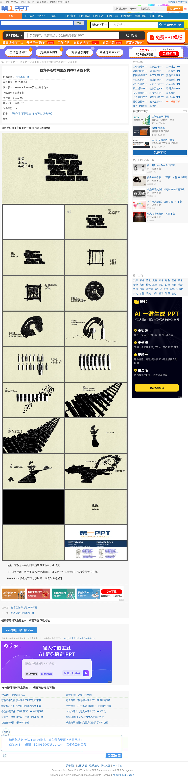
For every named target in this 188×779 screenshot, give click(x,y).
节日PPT (56, 15)
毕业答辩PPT (140, 79)
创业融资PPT (156, 71)
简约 (135, 293)
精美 (154, 293)
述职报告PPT (140, 71)
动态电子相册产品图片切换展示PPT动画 (87, 722)
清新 (180, 284)
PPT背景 (70, 15)
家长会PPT (172, 92)
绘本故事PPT (156, 101)
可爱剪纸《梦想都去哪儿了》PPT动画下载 (88, 700)
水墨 (142, 293)
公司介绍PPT (156, 84)
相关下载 (37, 113)
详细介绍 (15, 113)
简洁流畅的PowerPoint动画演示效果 (85, 717)
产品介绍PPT (173, 84)
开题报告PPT (173, 75)
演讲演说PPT (156, 79)
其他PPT (154, 106)
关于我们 (70, 765)
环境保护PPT (156, 92)
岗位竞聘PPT (156, 97)
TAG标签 (117, 765)
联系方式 (94, 765)
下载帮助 (170, 2)
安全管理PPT (140, 92)
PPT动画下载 (32, 62)
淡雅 (135, 280)
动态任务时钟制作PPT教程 (15, 722)
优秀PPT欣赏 (140, 106)
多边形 (179, 289)
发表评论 (47, 113)
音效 (160, 15)
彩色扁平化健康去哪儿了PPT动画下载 (21, 700)
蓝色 (148, 280)
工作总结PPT (140, 66)
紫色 (142, 284)
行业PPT (42, 15)
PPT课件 (126, 15)
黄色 (180, 280)
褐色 (174, 284)
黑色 (154, 280)
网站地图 (105, 765)
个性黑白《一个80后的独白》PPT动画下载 (88, 706)
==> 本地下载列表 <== (19, 630)
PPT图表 (98, 15)
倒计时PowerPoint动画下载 (161, 165)
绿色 (167, 280)
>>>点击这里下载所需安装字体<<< (79, 638)
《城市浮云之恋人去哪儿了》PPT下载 (86, 711)
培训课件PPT (173, 88)
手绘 (165, 289)
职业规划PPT (140, 88)
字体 (152, 15)
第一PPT (6, 62)
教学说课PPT (156, 75)
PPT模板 (28, 15)
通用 (167, 293)
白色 (167, 284)
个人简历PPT (140, 97)
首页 (11, 15)
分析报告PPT (173, 71)
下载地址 (26, 113)
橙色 (174, 280)
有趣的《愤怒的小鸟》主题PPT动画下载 (22, 717)
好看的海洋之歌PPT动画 (24, 607)
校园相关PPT (140, 75)
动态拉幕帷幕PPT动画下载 (161, 213)
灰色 (154, 284)
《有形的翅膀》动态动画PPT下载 (164, 201)
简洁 (135, 289)
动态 (174, 293)
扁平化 (158, 289)
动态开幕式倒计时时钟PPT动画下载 (165, 189)
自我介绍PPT (173, 97)
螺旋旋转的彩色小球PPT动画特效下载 (21, 706)
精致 (161, 293)
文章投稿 (182, 2)
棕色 (148, 284)
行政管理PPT (173, 79)
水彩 (172, 289)
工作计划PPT (173, 66)
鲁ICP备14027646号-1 (125, 775)
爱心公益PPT (140, 101)
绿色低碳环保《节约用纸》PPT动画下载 (22, 711)
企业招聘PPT (140, 84)
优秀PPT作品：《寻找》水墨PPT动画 (167, 177)
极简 (142, 289)
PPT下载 (112, 15)
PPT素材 (84, 15)
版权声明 (82, 765)
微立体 (149, 289)
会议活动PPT (156, 88)
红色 (161, 280)
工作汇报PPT (156, 66)
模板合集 (140, 15)
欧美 (148, 293)
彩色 (142, 280)
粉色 (135, 284)
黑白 (161, 284)
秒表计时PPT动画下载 (22, 613)
